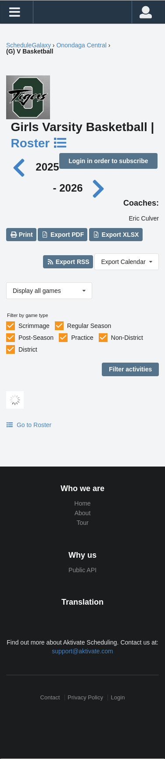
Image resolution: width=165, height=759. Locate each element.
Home (82, 503)
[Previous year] (21, 167)
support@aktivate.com (82, 651)
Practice (82, 337)
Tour (82, 522)
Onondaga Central (81, 45)
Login (118, 697)
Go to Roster (28, 424)
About (83, 513)
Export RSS (68, 261)
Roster (39, 143)
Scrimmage (34, 325)
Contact (50, 697)
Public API (82, 570)
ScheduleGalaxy (28, 45)
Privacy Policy (85, 697)
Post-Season (36, 337)
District (27, 349)
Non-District (127, 337)
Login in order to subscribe (108, 160)
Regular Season (89, 325)
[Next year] (99, 188)
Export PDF (63, 234)
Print (21, 234)
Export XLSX (116, 234)
